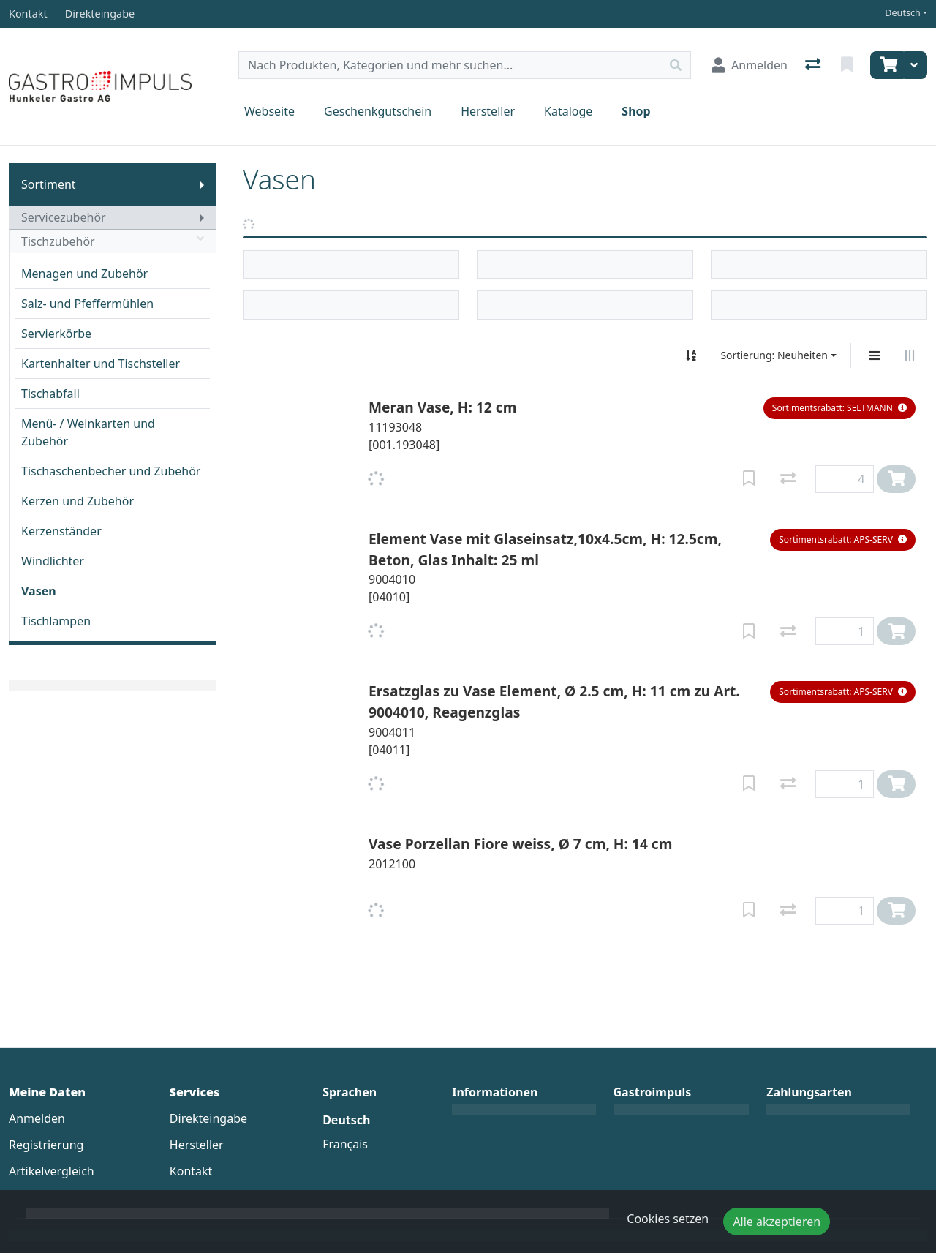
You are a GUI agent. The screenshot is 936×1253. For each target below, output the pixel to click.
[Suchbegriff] (450, 65)
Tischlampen (56, 621)
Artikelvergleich (51, 1171)
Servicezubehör (63, 217)
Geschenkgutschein (377, 111)
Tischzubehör (112, 241)
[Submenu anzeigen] (202, 184)
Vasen (38, 591)
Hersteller (488, 111)
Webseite (269, 111)
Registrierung (46, 1145)
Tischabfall (50, 393)
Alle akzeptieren (776, 1222)
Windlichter (52, 561)
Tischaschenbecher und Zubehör (110, 471)
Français (345, 1144)
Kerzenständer (61, 531)
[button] (839, 408)
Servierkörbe (56, 334)
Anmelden (37, 1118)
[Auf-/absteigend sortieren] (691, 355)
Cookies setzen (668, 1219)
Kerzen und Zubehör (77, 501)
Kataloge (568, 111)
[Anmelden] (749, 65)
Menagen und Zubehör (84, 274)
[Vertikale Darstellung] (874, 355)
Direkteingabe (208, 1118)
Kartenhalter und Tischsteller (100, 363)
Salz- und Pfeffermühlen (87, 304)
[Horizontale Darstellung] (909, 355)
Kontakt (191, 1171)
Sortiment (48, 184)
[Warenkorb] (887, 65)
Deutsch (903, 13)
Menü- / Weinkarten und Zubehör (88, 432)
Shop (636, 111)
